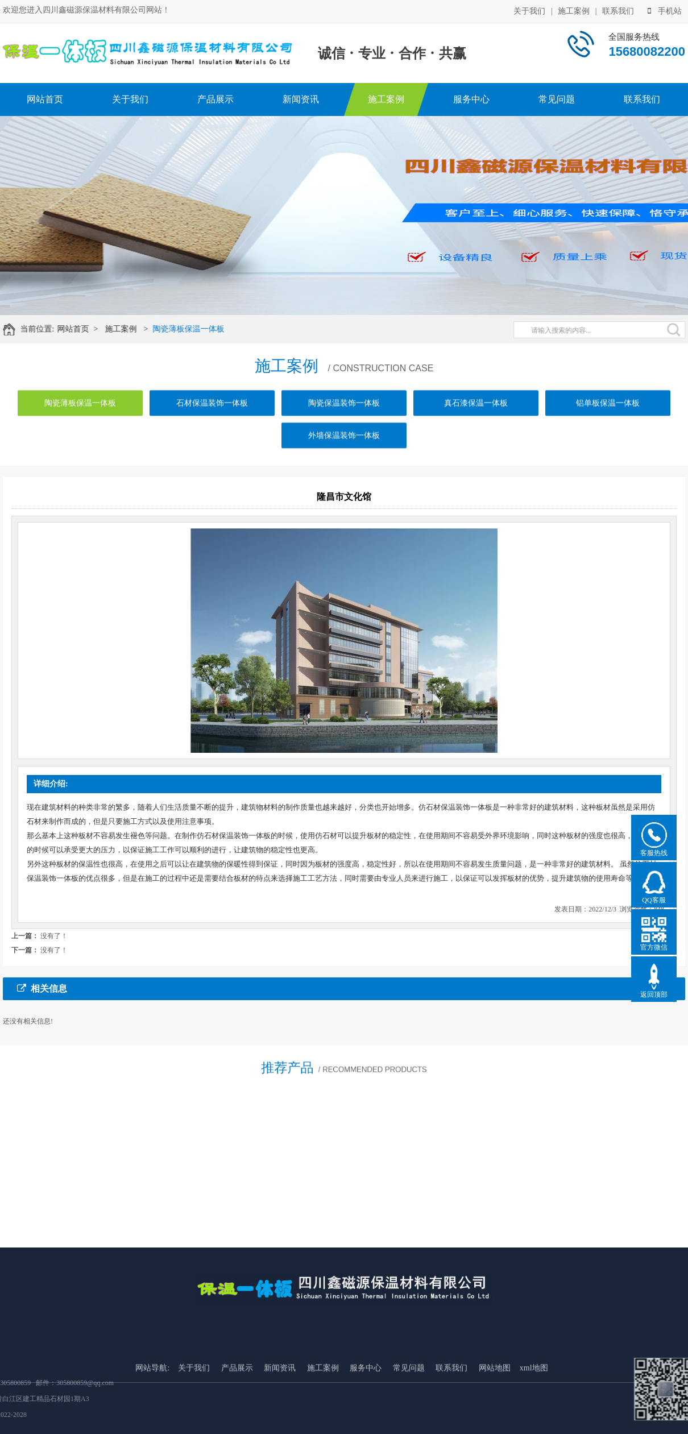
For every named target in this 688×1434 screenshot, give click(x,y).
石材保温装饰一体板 (212, 413)
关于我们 (529, 10)
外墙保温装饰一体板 (344, 446)
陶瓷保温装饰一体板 (344, 413)
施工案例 (574, 10)
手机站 (665, 10)
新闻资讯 (301, 99)
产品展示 (215, 99)
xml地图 (534, 1417)
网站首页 (45, 99)
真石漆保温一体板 (476, 413)
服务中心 (471, 99)
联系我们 (618, 10)
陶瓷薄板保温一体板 (196, 329)
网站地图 (495, 1417)
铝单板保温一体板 (608, 413)
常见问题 (556, 99)
